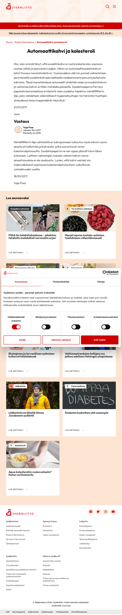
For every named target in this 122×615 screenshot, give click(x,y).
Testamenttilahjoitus (89, 539)
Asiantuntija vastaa (52, 561)
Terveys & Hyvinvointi (16, 539)
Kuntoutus (47, 526)
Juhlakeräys (85, 544)
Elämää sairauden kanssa (18, 530)
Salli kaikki (100, 340)
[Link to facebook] (90, 512)
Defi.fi (9, 590)
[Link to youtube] (113, 512)
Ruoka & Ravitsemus (24, 42)
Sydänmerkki (35, 612)
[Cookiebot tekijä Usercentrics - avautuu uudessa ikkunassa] (104, 272)
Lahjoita (83, 521)
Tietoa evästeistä (51, 586)
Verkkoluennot (13, 544)
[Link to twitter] (98, 512)
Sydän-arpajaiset (87, 535)
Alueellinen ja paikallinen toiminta (22, 570)
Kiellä (22, 340)
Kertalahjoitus (86, 526)
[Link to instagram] (105, 512)
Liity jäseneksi (12, 565)
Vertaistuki (48, 530)
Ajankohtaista (13, 561)
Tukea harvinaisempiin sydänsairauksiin (17, 576)
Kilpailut (46, 565)
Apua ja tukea (50, 521)
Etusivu (9, 42)
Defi (8, 612)
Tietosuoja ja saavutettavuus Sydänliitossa (56, 580)
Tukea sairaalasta (51, 535)
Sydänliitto (11, 556)
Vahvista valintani (61, 340)
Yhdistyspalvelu (66, 612)
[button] (107, 7)
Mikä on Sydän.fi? (51, 556)
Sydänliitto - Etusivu (31, 6)
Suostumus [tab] (21, 281)
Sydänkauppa (12, 581)
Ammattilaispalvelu (85, 612)
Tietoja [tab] (101, 281)
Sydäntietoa (12, 521)
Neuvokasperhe (20, 612)
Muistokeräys (85, 548)
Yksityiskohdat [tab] (61, 281)
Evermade (66, 606)
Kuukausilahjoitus (87, 530)
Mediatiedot (48, 570)
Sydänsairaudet (13, 526)
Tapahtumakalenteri (16, 586)
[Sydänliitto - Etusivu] (20, 512)
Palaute (46, 574)
